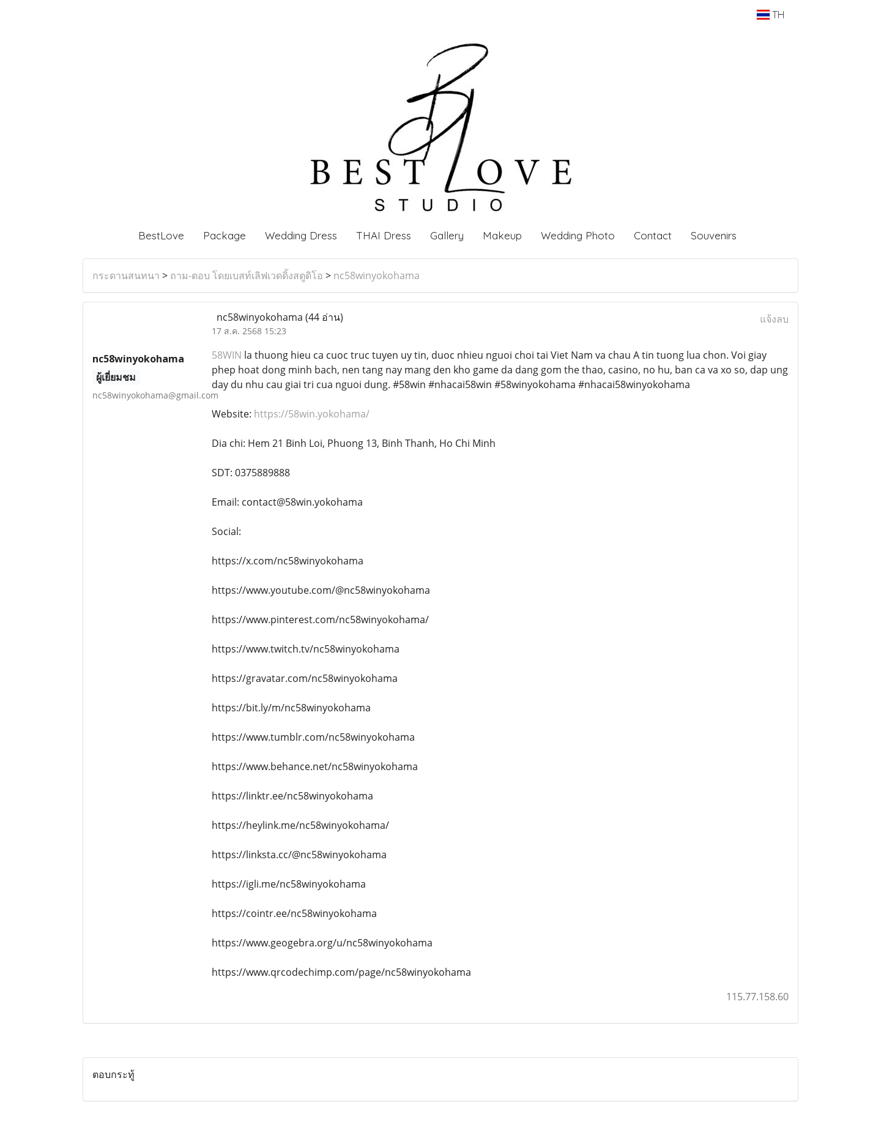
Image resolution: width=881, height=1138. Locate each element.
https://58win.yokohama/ (312, 414)
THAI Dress (383, 235)
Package (224, 235)
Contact (653, 235)
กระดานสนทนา (126, 275)
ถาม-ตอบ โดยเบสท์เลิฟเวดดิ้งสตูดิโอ (246, 275)
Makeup (502, 235)
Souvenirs (714, 235)
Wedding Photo (578, 235)
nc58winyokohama (376, 275)
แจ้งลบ (774, 319)
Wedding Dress (301, 235)
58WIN (227, 355)
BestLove (161, 235)
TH (770, 15)
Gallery (447, 235)
